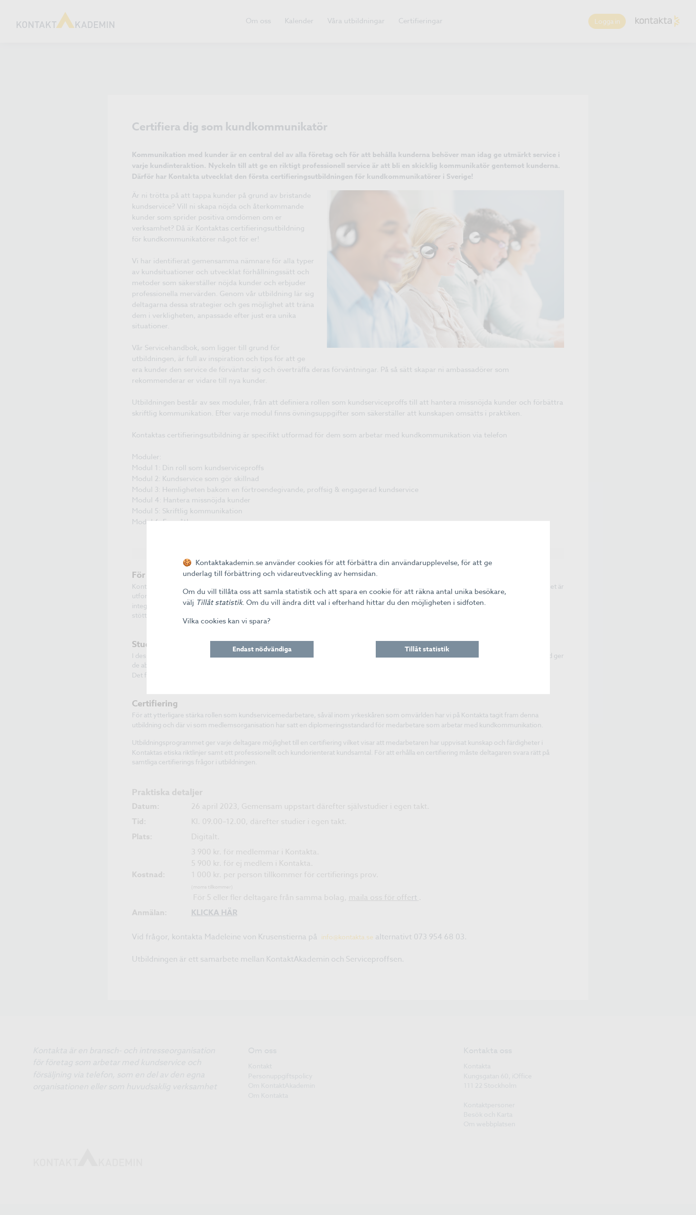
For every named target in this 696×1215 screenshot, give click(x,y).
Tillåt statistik (427, 649)
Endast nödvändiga (262, 649)
